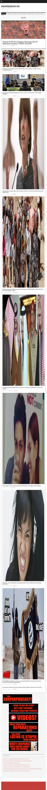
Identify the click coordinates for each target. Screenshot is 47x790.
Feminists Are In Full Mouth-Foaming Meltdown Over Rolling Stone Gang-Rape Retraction (22, 583)
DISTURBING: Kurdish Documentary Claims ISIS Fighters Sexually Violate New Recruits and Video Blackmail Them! (22, 681)
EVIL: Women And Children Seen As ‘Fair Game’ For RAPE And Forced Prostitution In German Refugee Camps (23, 289)
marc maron (38, 13)
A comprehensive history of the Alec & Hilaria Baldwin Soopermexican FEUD (16, 764)
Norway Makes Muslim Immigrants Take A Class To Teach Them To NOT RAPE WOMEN (22, 93)
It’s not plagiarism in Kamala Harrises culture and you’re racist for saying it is (16, 770)
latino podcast (15, 13)
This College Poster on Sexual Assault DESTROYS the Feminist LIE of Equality (22, 485)
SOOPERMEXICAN (10, 6)
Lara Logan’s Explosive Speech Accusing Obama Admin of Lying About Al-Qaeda (22, 687)
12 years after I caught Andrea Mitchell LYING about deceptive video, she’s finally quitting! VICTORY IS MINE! (22, 768)
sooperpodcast (9, 13)
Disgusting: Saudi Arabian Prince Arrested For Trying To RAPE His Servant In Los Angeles (23, 388)
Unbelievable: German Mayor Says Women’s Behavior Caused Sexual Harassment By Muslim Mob (23, 191)
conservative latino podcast (22, 13)
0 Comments (16, 292)
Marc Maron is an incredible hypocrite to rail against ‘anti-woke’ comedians (16, 758)
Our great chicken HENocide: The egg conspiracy (11, 762)
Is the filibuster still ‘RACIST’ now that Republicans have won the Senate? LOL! (17, 766)
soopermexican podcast (31, 13)
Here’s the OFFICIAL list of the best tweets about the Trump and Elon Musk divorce (17, 760)
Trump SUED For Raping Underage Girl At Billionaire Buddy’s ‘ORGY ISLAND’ (20, 42)
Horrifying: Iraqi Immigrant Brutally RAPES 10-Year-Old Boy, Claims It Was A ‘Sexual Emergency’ (22, 69)
